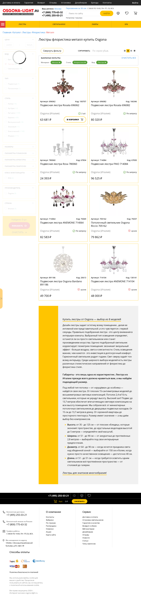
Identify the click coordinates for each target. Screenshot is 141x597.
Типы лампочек (89, 543)
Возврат (41, 2)
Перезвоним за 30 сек (76, 8)
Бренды (94, 2)
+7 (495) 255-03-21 (52, 15)
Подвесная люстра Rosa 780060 (58, 163)
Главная (7, 32)
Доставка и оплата (11, 2)
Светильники (15, 68)
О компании (53, 511)
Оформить (79, 501)
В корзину (75, 119)
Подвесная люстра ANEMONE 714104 (112, 281)
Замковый (13, 127)
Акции (48, 532)
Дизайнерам (81, 2)
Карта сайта (51, 535)
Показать (19, 225)
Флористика (38, 32)
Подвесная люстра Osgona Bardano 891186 (61, 283)
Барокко (13, 117)
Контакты (107, 2)
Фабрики (50, 520)
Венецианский (15, 122)
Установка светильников (92, 520)
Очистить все (129, 58)
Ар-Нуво (13, 108)
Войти (135, 2)
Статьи (85, 541)
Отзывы (53, 2)
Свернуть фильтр (52, 50)
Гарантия (28, 2)
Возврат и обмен (89, 526)
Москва (57, 9)
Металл (56, 62)
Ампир (12, 104)
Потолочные (14, 88)
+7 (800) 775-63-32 (52, 12)
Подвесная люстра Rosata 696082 (110, 105)
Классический (16, 131)
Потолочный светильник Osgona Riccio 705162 (110, 224)
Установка (66, 2)
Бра (11, 59)
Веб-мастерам (88, 529)
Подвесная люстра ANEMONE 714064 (62, 222)
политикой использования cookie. (25, 585)
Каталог (2, 24)
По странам (51, 523)
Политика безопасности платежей (23, 572)
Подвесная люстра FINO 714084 (109, 163)
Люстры (26, 32)
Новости (86, 538)
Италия (12, 208)
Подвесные (13, 84)
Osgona (12, 193)
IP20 (11, 178)
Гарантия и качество (91, 523)
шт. (58, 501)
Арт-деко (14, 113)
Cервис (86, 511)
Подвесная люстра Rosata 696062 (59, 105)
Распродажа (51, 526)
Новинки (50, 529)
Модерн (13, 136)
